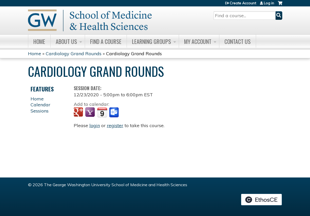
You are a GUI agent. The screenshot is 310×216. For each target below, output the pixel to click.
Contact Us (237, 41)
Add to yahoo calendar (90, 112)
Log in (269, 3)
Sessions (40, 111)
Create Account (243, 3)
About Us (66, 41)
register (115, 125)
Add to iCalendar (102, 112)
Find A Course (105, 41)
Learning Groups (151, 41)
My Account (197, 41)
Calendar (40, 105)
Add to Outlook (114, 112)
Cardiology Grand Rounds (73, 54)
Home (39, 41)
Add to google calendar (79, 112)
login (94, 125)
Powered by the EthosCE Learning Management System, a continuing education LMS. (261, 199)
